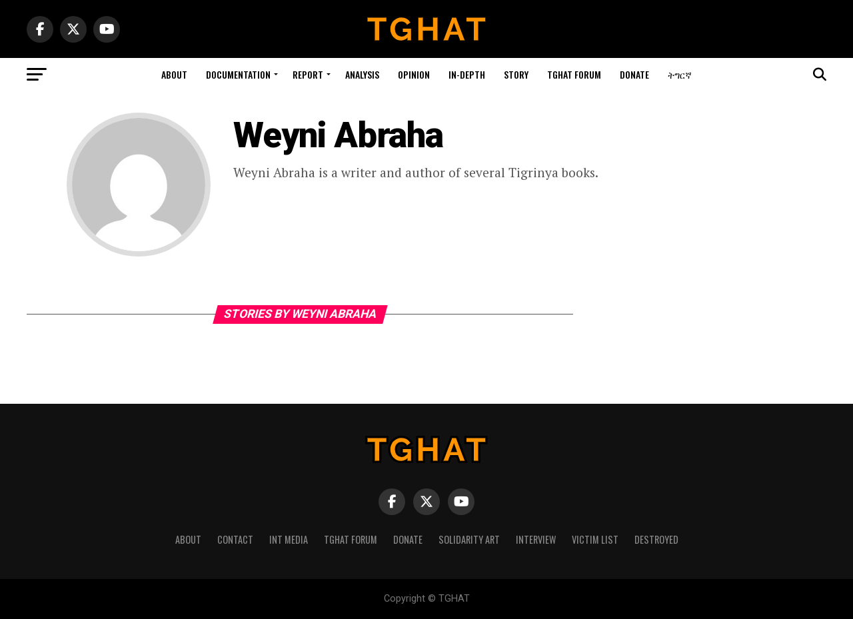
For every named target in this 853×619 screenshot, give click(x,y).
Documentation (238, 74)
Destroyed (656, 539)
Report (308, 74)
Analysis (362, 74)
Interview (536, 539)
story (516, 74)
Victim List (595, 539)
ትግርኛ (680, 74)
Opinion (414, 74)
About (174, 74)
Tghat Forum (574, 74)
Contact (235, 539)
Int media (288, 539)
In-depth (466, 74)
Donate (634, 74)
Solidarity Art (469, 539)
